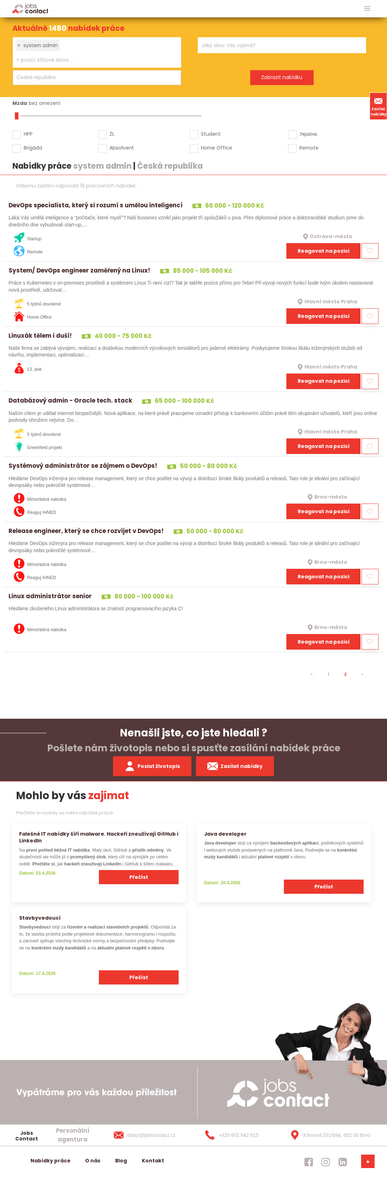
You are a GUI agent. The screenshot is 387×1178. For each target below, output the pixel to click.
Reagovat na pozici (323, 250)
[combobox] (97, 52)
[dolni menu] (368, 1161)
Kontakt (153, 1160)
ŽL (112, 134)
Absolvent (122, 147)
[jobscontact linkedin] (342, 1162)
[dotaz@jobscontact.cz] (151, 1135)
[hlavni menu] (367, 8)
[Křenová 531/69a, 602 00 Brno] (328, 1135)
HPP (28, 134)
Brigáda (33, 147)
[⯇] (311, 674)
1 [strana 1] (328, 674)
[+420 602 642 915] (239, 1135)
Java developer (225, 833)
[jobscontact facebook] (308, 1162)
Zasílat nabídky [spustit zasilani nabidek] (235, 766)
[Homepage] (30, 8)
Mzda (19, 103)
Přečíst (138, 877)
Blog (121, 1160)
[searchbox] (92, 60)
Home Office (216, 147)
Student (211, 134)
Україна (308, 134)
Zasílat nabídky (378, 106)
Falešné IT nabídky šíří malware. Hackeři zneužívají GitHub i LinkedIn (98, 837)
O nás (92, 1160)
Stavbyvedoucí (40, 917)
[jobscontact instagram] (325, 1162)
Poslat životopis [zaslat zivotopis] (152, 766)
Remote (309, 147)
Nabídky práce (50, 1160)
